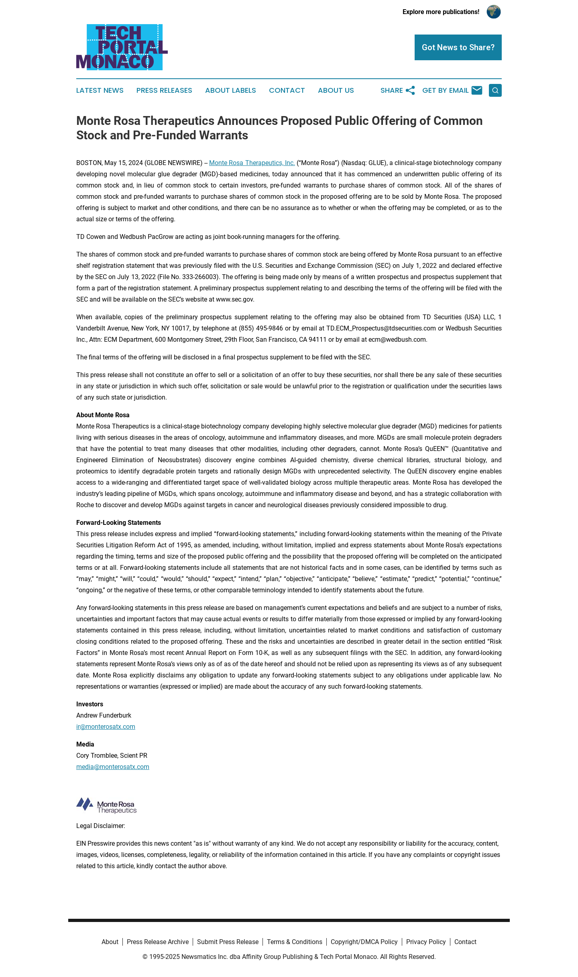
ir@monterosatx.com (105, 726)
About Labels (230, 90)
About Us (336, 90)
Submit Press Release (227, 942)
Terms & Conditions (294, 942)
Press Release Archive (158, 942)
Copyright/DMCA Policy (364, 942)
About (110, 942)
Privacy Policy (426, 942)
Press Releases (164, 90)
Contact (287, 90)
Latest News (100, 90)
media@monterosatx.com (112, 767)
